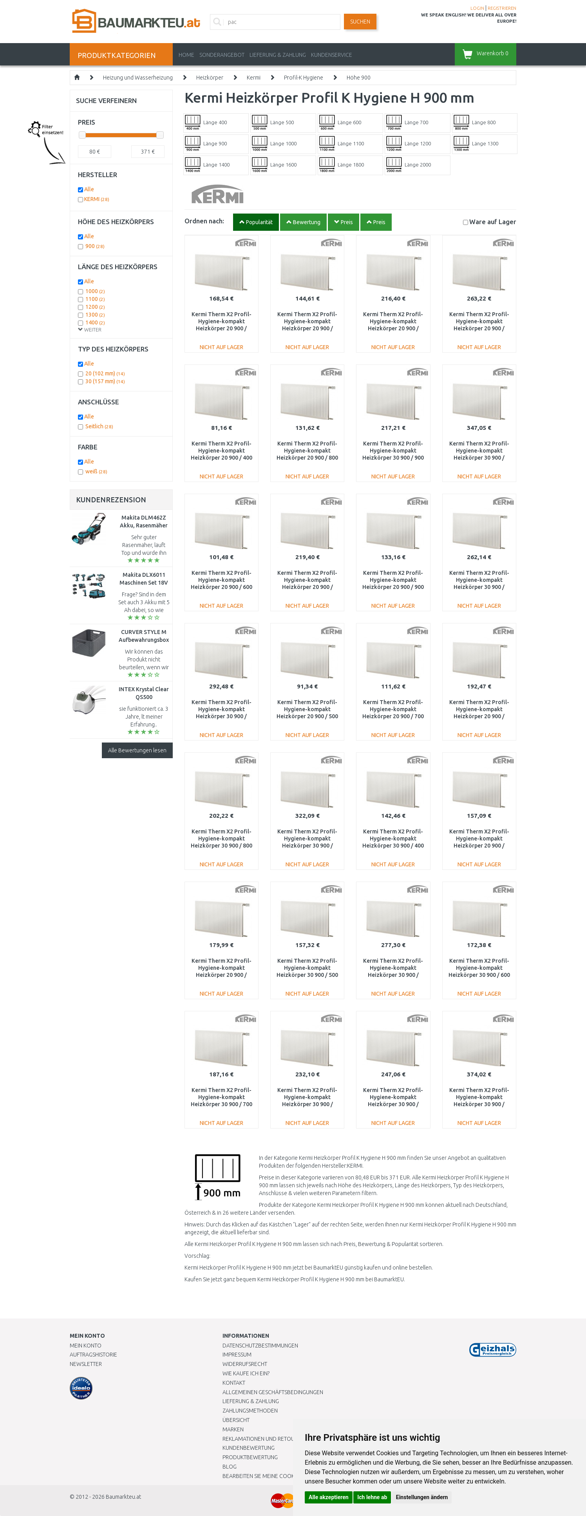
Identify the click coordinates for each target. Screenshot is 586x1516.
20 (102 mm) (105, 373)
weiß (96, 471)
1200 (95, 307)
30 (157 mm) (105, 381)
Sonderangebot (221, 55)
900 (95, 246)
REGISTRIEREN (502, 8)
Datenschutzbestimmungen (260, 1345)
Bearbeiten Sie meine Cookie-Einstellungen (281, 1476)
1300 (95, 315)
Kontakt (233, 1383)
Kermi (253, 77)
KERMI (96, 199)
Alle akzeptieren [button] (329, 1497)
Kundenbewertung (248, 1448)
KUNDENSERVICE (331, 55)
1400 (95, 322)
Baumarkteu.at (123, 1497)
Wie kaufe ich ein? (245, 1373)
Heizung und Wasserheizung (138, 77)
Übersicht (236, 1420)
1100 (95, 299)
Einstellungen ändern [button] (422, 1497)
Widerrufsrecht (244, 1364)
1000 (95, 291)
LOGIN (477, 8)
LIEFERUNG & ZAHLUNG (278, 55)
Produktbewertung (250, 1457)
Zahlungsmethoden (250, 1410)
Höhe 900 (359, 77)
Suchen (360, 21)
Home (186, 55)
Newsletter (86, 1364)
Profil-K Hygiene (303, 77)
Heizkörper (209, 77)
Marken (233, 1429)
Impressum (236, 1354)
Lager (492, 221)
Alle (89, 189)
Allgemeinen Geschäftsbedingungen (272, 1392)
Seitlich (99, 426)
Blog (229, 1466)
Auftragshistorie (93, 1354)
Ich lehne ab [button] (372, 1497)
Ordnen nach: (204, 221)
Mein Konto (85, 1345)
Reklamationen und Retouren (263, 1439)
